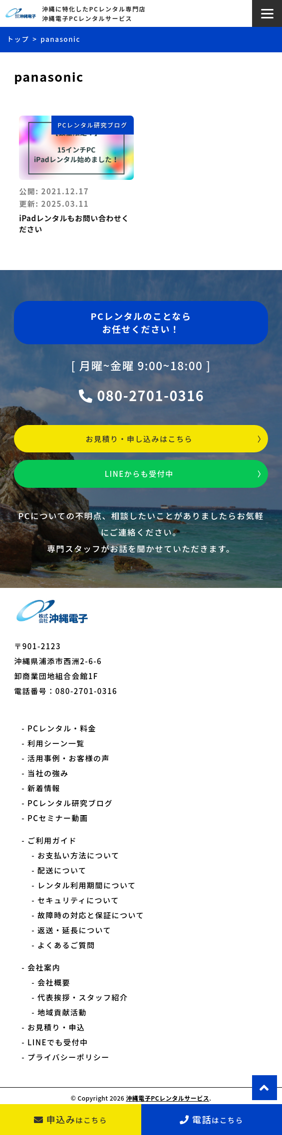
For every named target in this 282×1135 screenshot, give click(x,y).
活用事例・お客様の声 (68, 758)
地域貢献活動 (62, 1012)
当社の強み (48, 773)
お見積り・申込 (56, 1027)
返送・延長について (74, 930)
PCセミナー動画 (57, 818)
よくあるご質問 (66, 945)
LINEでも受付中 (57, 1042)
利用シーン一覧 (56, 743)
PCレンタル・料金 (61, 728)
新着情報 (43, 788)
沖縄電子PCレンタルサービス (167, 1098)
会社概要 (53, 982)
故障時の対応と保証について (90, 915)
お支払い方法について (78, 855)
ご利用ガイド (52, 840)
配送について (62, 870)
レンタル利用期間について (86, 885)
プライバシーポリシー (68, 1057)
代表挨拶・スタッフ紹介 (82, 997)
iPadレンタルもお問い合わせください (74, 224)
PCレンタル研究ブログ (92, 125)
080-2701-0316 (141, 395)
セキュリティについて (78, 900)
